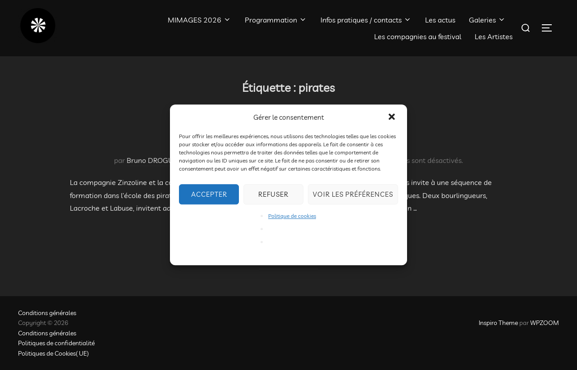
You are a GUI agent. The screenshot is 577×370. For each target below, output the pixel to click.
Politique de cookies (292, 215)
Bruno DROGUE (152, 160)
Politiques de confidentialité (56, 343)
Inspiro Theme (498, 323)
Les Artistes (494, 36)
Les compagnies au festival (417, 36)
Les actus (440, 19)
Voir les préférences (353, 194)
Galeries (487, 19)
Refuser (273, 194)
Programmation (276, 19)
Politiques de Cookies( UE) (53, 353)
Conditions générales (47, 313)
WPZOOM (544, 323)
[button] (392, 117)
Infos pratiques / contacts (366, 19)
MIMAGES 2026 (199, 19)
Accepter (209, 194)
